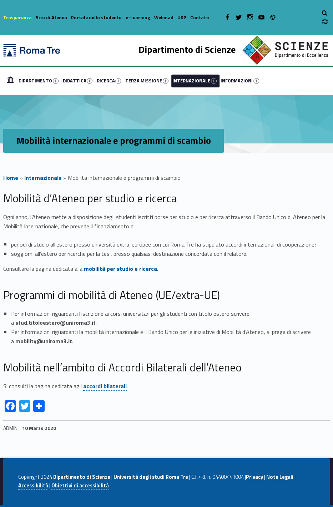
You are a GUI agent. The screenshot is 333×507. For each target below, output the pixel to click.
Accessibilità (33, 486)
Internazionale (43, 177)
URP (181, 17)
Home (10, 80)
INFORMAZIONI (240, 80)
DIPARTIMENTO (39, 80)
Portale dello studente (96, 17)
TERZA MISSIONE (146, 80)
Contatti (200, 17)
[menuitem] (10, 80)
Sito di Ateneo (51, 17)
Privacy (254, 477)
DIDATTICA (78, 80)
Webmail (163, 17)
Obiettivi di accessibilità (80, 486)
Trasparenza (17, 17)
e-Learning (138, 17)
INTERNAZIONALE (194, 80)
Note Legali (279, 477)
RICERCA (109, 80)
